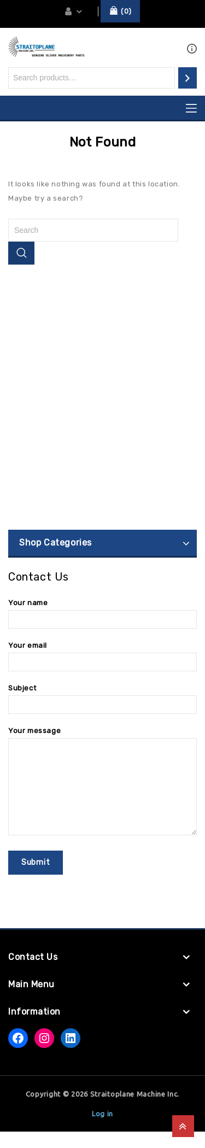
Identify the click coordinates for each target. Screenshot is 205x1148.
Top (183, 1126)
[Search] (187, 78)
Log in (102, 1130)
